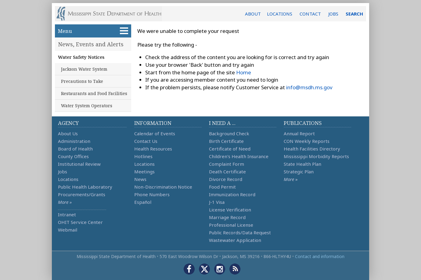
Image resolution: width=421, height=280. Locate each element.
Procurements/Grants (81, 194)
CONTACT (310, 14)
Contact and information (319, 256)
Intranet (67, 214)
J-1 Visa (217, 202)
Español (142, 202)
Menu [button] (93, 30)
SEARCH (354, 14)
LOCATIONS (279, 14)
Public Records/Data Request (240, 232)
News (140, 179)
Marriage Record (227, 217)
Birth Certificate (226, 141)
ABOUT (253, 14)
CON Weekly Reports (306, 141)
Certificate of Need (229, 149)
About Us (68, 133)
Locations (68, 179)
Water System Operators (86, 105)
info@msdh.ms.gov (309, 87)
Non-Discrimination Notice (163, 187)
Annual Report (299, 133)
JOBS (333, 14)
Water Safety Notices (81, 57)
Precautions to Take (82, 81)
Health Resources (153, 149)
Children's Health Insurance (238, 156)
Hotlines (143, 156)
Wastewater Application (235, 240)
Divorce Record (225, 179)
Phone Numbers (152, 194)
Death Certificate (227, 171)
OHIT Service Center (80, 222)
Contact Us (145, 141)
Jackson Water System (84, 69)
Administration (74, 141)
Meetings (144, 171)
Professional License (231, 225)
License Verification (230, 210)
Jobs (62, 171)
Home (243, 72)
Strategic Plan (299, 171)
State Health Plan (302, 164)
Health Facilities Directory (312, 149)
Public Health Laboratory (85, 187)
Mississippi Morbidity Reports (316, 156)
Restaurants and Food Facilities (94, 93)
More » (65, 202)
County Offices (73, 156)
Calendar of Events (154, 133)
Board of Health (75, 149)
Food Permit (222, 187)
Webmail (67, 230)
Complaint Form (226, 164)
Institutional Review (79, 164)
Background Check (229, 133)
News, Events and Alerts (91, 44)
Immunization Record (232, 194)
